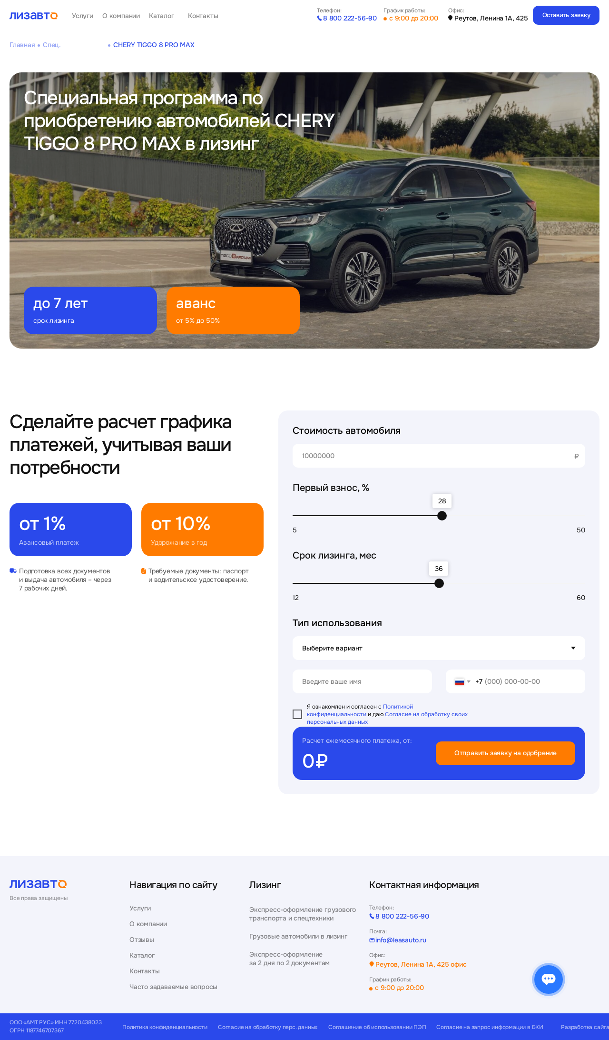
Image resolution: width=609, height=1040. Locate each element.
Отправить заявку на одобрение (505, 753)
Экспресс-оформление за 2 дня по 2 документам (289, 958)
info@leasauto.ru (400, 940)
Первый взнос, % (331, 488)
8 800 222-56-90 (350, 18)
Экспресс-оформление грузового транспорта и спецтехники (302, 913)
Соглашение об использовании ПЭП (377, 1027)
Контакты (203, 16)
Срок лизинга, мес (334, 555)
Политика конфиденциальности (164, 1027)
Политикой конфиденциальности (360, 710)
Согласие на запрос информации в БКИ (489, 1027)
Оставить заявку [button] (566, 15)
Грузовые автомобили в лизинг (298, 936)
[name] (362, 681)
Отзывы (141, 940)
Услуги (82, 16)
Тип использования (337, 623)
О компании (121, 16)
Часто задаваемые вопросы (173, 987)
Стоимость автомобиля (347, 431)
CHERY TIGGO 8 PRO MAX (154, 44)
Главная (22, 44)
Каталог (161, 16)
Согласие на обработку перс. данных (267, 1027)
